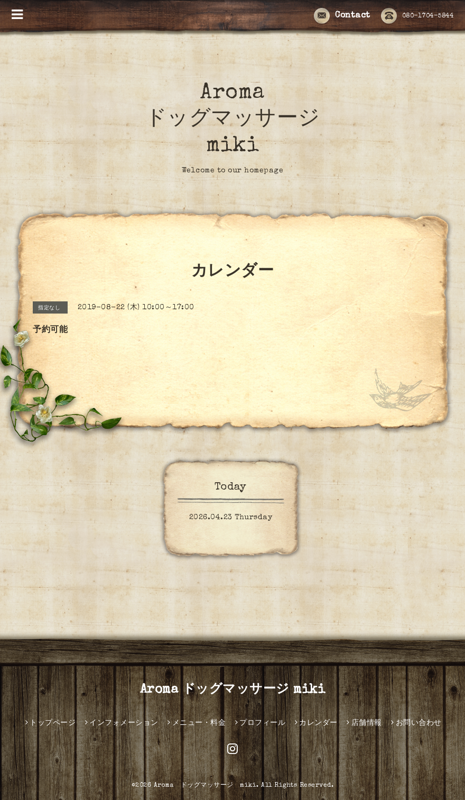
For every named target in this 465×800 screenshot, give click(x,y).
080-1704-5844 (417, 16)
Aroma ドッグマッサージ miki (232, 120)
